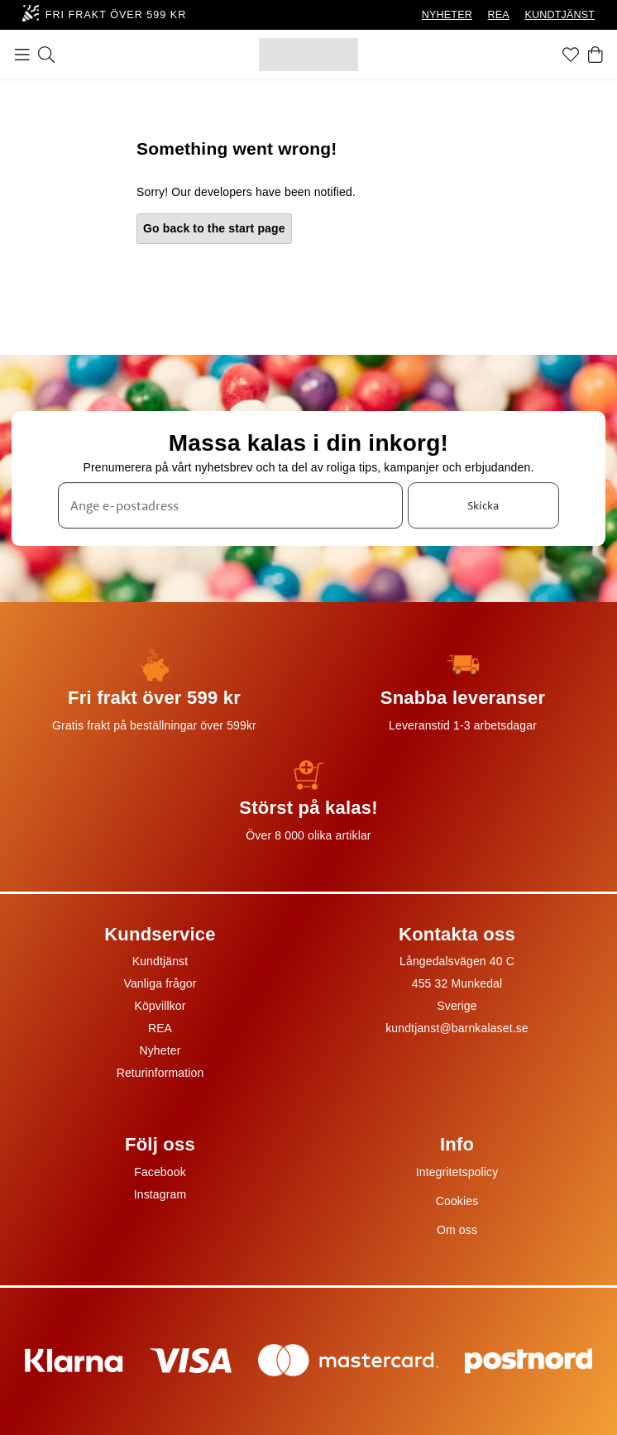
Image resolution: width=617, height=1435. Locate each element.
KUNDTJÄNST (560, 15)
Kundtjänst (160, 961)
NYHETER (447, 15)
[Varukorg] (595, 54)
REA (498, 15)
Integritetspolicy (457, 1172)
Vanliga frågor (159, 983)
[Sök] (46, 54)
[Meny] (22, 54)
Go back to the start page (214, 228)
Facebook (160, 1172)
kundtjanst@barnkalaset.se (457, 1028)
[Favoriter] (570, 54)
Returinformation (160, 1072)
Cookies (457, 1201)
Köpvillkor (159, 1005)
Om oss (457, 1229)
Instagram (160, 1194)
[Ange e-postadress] (230, 506)
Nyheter (159, 1050)
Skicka (483, 505)
